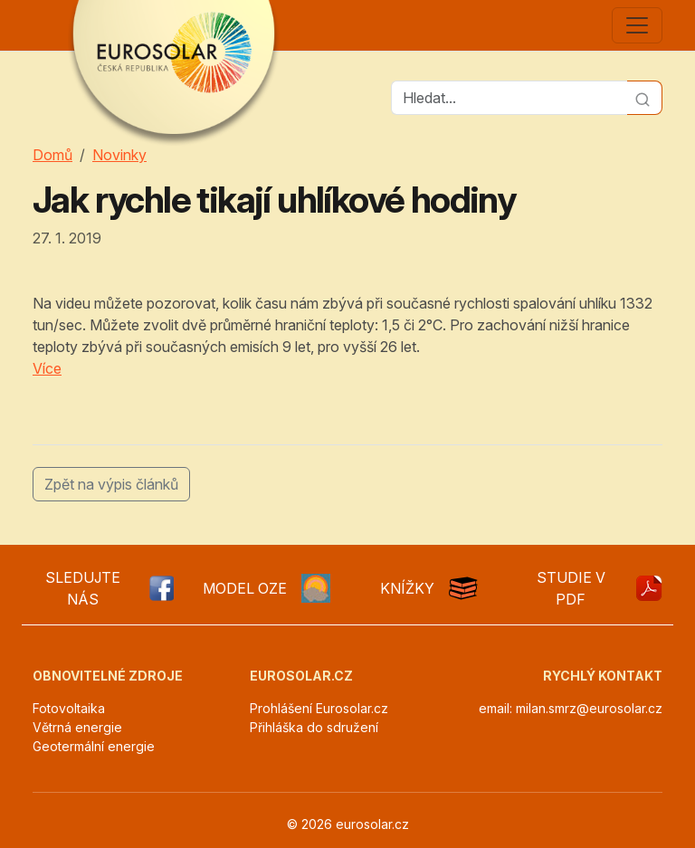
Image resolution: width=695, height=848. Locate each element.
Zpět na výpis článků (111, 484)
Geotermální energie (94, 746)
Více (47, 368)
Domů (52, 155)
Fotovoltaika (69, 708)
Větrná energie (77, 727)
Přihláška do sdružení (314, 727)
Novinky (119, 155)
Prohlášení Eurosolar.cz (319, 708)
